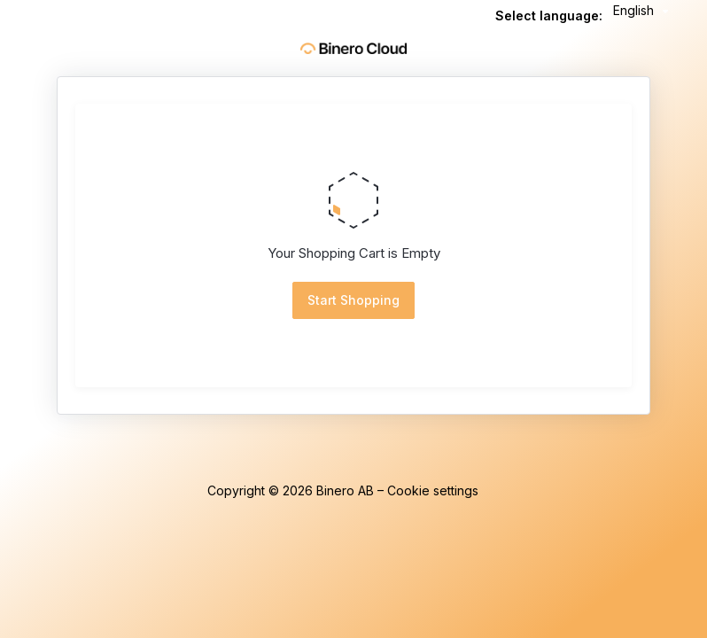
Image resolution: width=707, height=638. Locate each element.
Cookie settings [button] (432, 490)
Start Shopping (353, 299)
